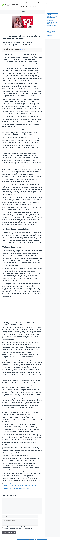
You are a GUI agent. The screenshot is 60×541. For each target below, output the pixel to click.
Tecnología (23, 7)
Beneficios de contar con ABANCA (52, 22)
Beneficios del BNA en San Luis (52, 13)
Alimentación (29, 3)
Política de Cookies (42, 539)
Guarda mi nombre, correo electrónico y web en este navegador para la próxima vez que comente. (20, 528)
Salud (54, 3)
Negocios (47, 3)
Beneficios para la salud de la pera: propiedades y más (18, 488)
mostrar (22, 49)
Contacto (32, 7)
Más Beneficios (8, 484)
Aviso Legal (33, 539)
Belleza (39, 3)
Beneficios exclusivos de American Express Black (52, 27)
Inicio (21, 3)
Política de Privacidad (23, 539)
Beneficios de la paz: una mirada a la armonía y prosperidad (52, 18)
